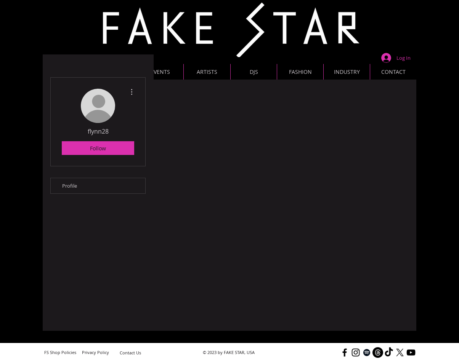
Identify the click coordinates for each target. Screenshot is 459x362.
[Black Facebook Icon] (344, 352)
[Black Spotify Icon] (366, 352)
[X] (400, 352)
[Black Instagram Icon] (355, 352)
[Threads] (377, 352)
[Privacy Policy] (95, 352)
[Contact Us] (130, 353)
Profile (69, 185)
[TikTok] (389, 352)
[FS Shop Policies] (60, 352)
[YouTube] (411, 352)
